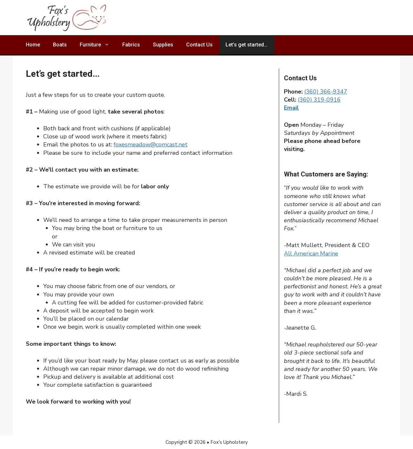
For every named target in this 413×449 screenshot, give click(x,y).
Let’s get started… (246, 45)
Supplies (163, 45)
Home (33, 45)
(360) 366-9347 (325, 91)
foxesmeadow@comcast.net (150, 144)
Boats (60, 45)
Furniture (98, 45)
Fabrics (131, 45)
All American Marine (311, 253)
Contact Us (199, 45)
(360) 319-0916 (319, 100)
